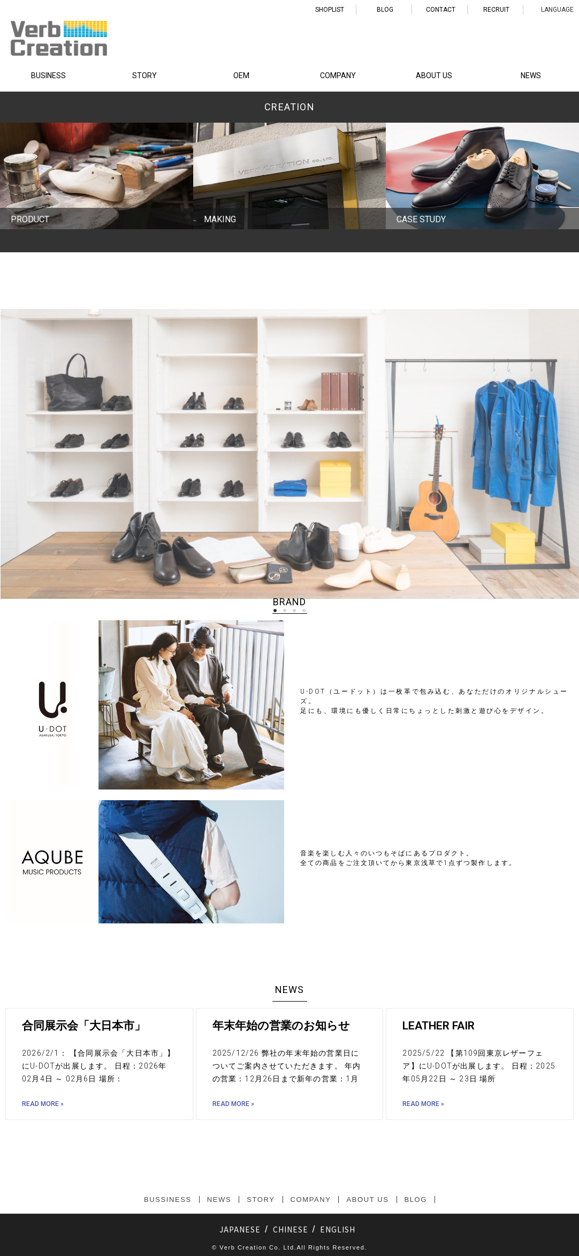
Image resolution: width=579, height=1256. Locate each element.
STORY (144, 75)
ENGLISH (337, 1229)
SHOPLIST (329, 9)
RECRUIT (496, 9)
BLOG (385, 9)
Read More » (43, 1104)
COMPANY (338, 75)
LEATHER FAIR (438, 1025)
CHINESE (290, 1229)
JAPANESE (240, 1229)
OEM (241, 75)
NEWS (531, 75)
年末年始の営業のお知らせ (281, 1025)
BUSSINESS (168, 1199)
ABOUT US (434, 75)
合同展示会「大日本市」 (84, 1025)
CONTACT (440, 9)
